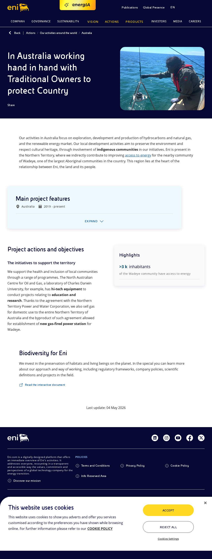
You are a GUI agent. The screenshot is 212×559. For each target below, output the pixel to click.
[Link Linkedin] (155, 438)
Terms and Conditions (95, 465)
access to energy (138, 155)
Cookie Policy (180, 465)
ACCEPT (168, 510)
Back (17, 33)
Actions (30, 33)
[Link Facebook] (189, 438)
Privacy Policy (135, 465)
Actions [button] (112, 21)
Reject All (168, 527)
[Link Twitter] (201, 438)
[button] (18, 7)
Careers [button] (195, 21)
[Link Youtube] (178, 438)
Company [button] (18, 21)
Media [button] (177, 21)
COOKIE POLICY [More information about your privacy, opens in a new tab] (100, 528)
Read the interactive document (45, 384)
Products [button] (134, 21)
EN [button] (172, 7)
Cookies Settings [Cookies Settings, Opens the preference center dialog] (168, 539)
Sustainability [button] (68, 21)
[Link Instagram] (166, 438)
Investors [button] (159, 21)
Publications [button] (130, 7)
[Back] (9, 32)
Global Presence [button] (154, 7)
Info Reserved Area (93, 476)
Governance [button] (41, 21)
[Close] (205, 503)
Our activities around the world (58, 33)
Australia (87, 33)
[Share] (13, 105)
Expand (91, 221)
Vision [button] (93, 21)
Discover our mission (27, 480)
